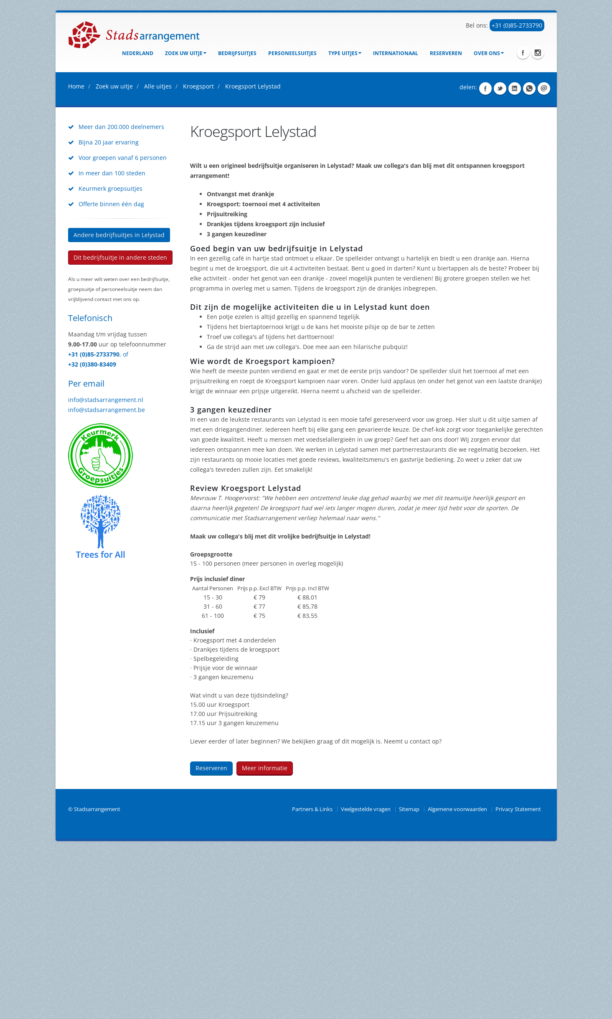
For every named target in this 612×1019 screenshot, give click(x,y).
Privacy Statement (518, 976)
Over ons (489, 53)
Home (76, 254)
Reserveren (446, 53)
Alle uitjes (158, 254)
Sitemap (409, 976)
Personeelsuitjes (292, 53)
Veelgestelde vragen (366, 976)
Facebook (523, 52)
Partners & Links (312, 976)
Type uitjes (344, 53)
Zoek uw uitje (185, 53)
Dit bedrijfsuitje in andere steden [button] (120, 425)
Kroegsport (198, 254)
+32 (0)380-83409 (92, 532)
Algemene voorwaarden (457, 976)
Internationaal (395, 53)
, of (123, 522)
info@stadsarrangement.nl (105, 567)
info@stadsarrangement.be (106, 577)
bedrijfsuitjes (237, 53)
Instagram (537, 52)
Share (485, 256)
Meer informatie (264, 935)
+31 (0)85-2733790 (517, 25)
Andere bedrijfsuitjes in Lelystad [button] (119, 402)
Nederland (137, 53)
